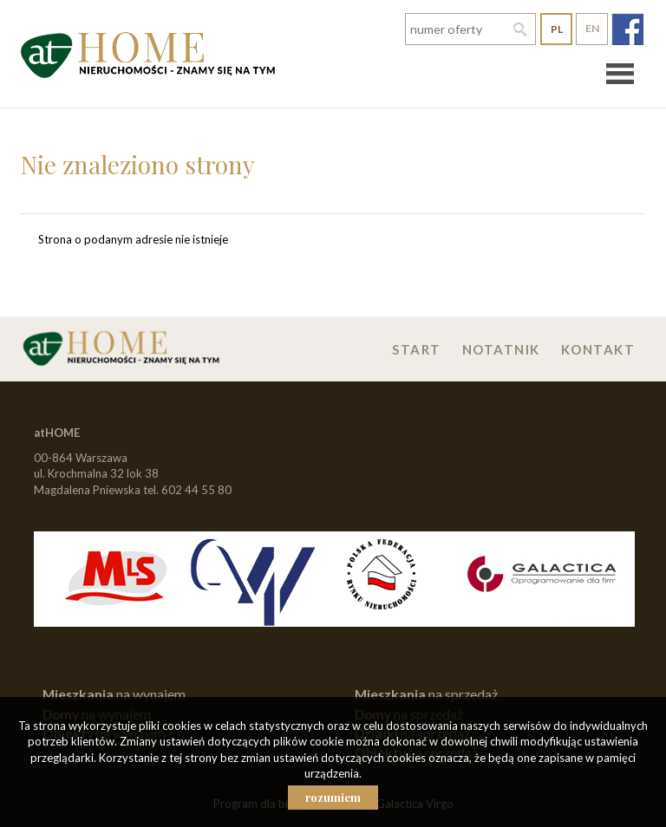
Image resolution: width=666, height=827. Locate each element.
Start (416, 349)
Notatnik (501, 349)
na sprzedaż (426, 694)
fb (627, 29)
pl (557, 29)
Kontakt (598, 349)
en (592, 28)
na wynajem (114, 694)
